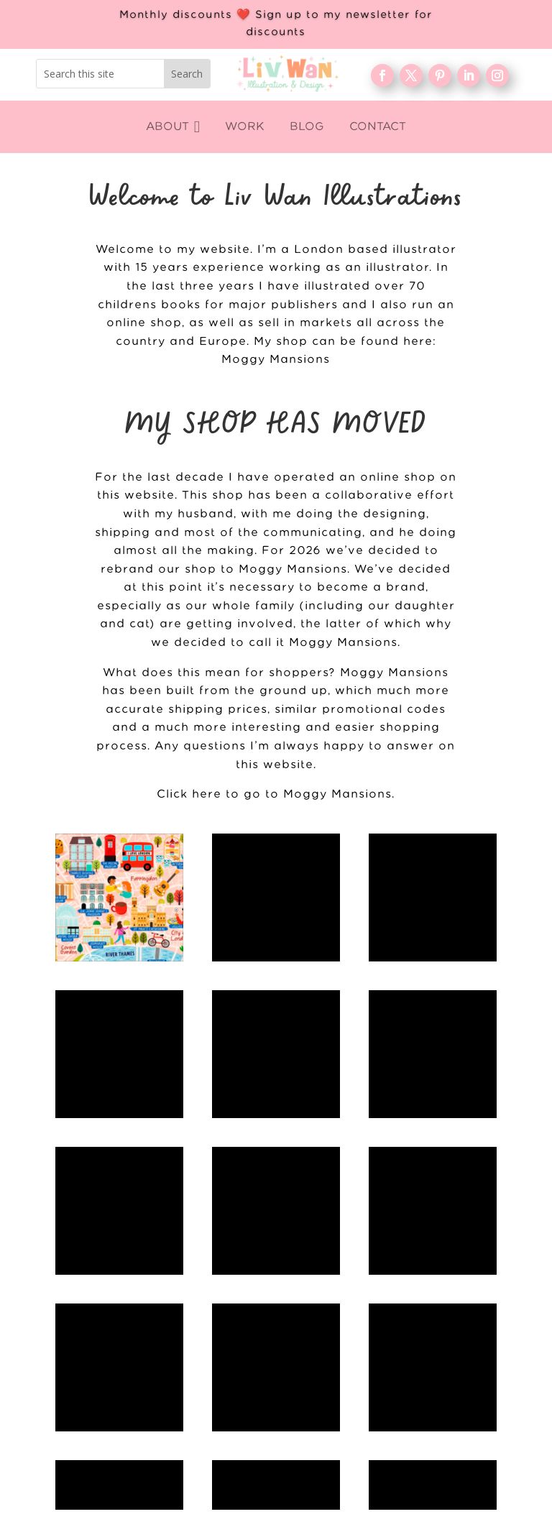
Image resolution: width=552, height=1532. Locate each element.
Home (406, 1230)
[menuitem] (173, 127)
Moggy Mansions (275, 359)
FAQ (407, 1323)
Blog (407, 1300)
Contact (407, 1346)
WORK (407, 1254)
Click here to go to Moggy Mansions (274, 794)
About (407, 1277)
